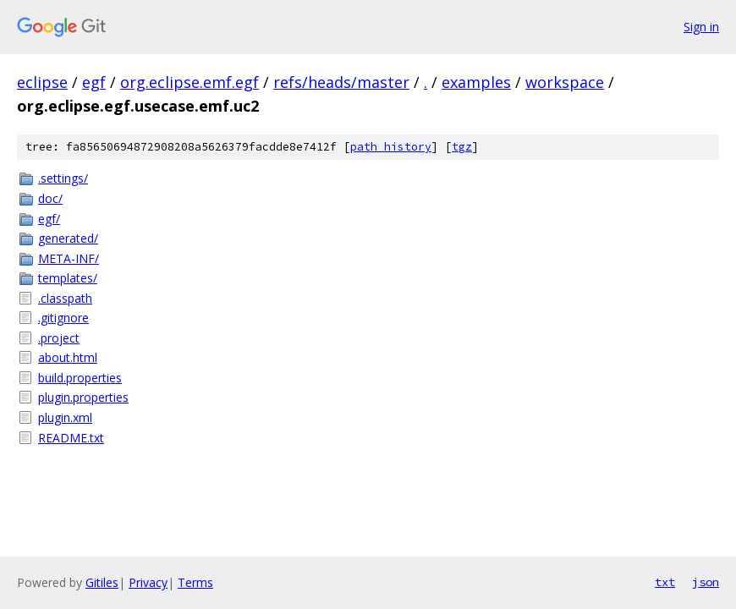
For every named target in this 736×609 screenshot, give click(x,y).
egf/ (49, 219)
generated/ (68, 238)
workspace (564, 82)
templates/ (67, 278)
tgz (462, 147)
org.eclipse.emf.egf (189, 82)
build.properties (80, 378)
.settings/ (63, 178)
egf (94, 82)
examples (476, 82)
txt (665, 582)
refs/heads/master (341, 82)
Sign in (701, 27)
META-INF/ (68, 258)
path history (390, 147)
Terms (195, 582)
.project (59, 338)
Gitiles (101, 582)
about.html (67, 357)
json (705, 582)
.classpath (65, 298)
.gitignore (63, 318)
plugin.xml (65, 417)
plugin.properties (83, 397)
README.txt (71, 438)
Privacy (148, 582)
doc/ (50, 198)
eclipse (42, 82)
